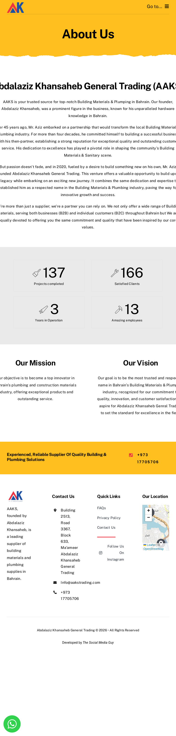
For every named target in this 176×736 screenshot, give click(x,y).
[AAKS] (15, 4)
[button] (148, 511)
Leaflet (149, 545)
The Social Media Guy (98, 642)
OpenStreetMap (153, 549)
